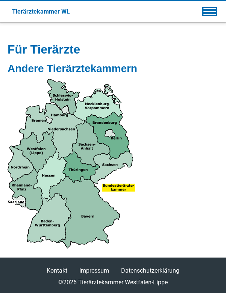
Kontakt (57, 270)
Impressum (94, 270)
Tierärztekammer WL (41, 11)
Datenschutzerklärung (150, 270)
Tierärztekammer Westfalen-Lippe (123, 282)
